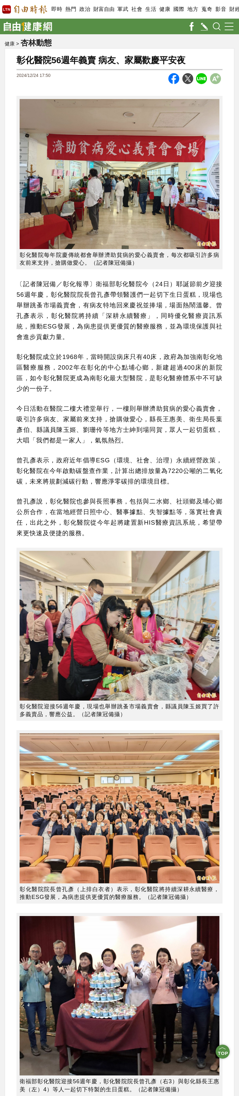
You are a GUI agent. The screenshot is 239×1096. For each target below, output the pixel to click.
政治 (84, 9)
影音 (220, 9)
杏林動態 (36, 42)
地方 (192, 9)
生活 (150, 9)
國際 (178, 9)
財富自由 (103, 9)
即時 (56, 9)
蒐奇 (206, 9)
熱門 (70, 9)
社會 (136, 9)
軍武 (122, 9)
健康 (164, 9)
